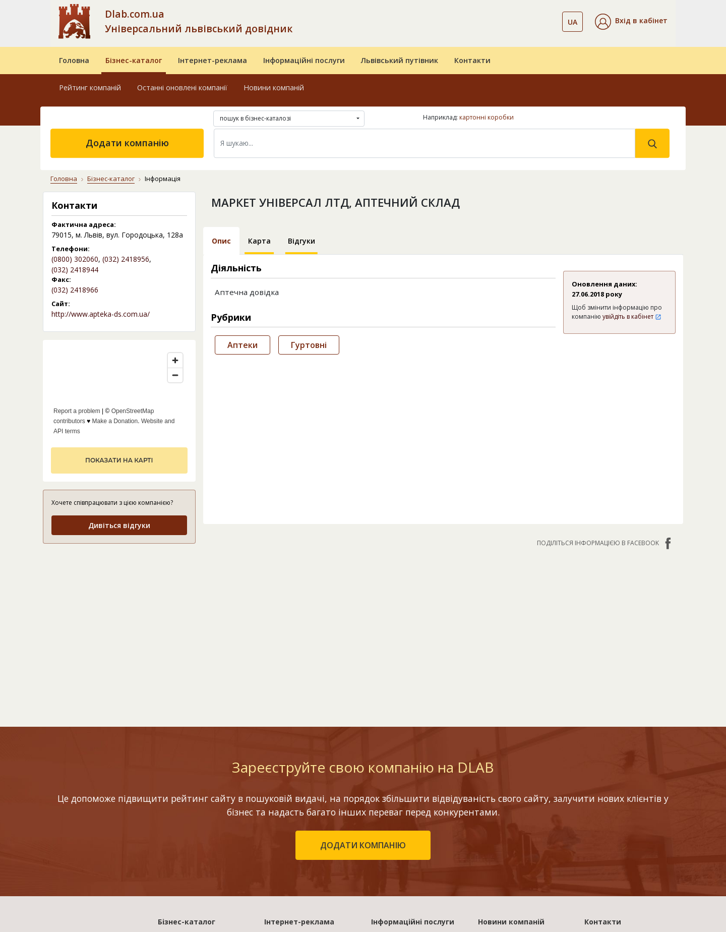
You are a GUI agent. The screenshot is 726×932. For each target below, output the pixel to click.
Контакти (472, 60)
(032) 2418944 (74, 269)
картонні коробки (486, 117)
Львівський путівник (399, 60)
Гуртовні (309, 345)
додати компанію (363, 845)
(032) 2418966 (74, 290)
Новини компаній (274, 87)
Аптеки (242, 345)
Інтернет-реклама (212, 60)
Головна (74, 60)
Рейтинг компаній (90, 87)
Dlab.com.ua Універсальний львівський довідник (198, 21)
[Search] (424, 143)
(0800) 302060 (74, 259)
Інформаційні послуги (304, 60)
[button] (631, 22)
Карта (259, 241)
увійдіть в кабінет (631, 316)
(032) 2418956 (125, 259)
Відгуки (301, 241)
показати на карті (119, 460)
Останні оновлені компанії (182, 87)
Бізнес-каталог (133, 60)
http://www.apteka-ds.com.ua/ (100, 314)
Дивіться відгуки (119, 525)
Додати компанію (127, 143)
